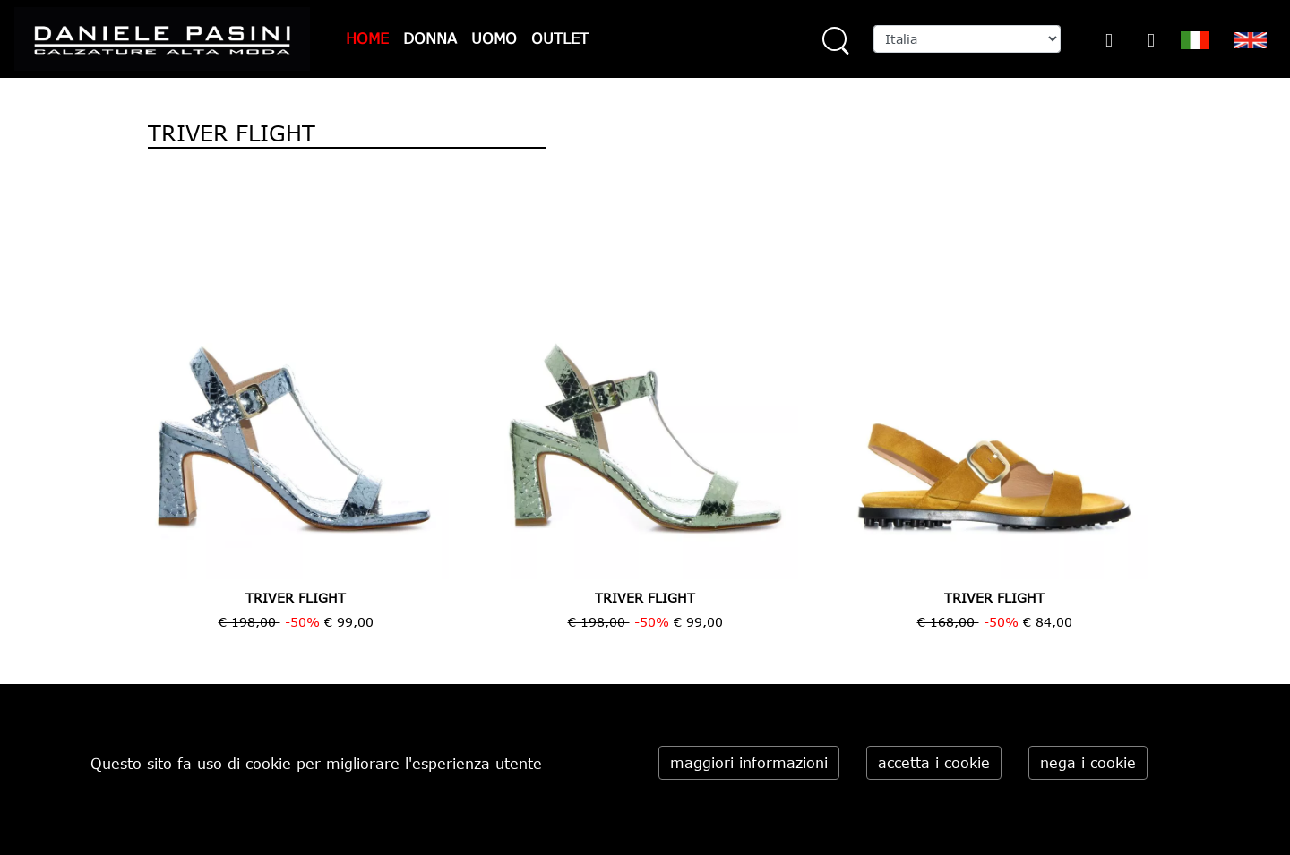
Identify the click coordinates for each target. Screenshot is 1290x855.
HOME (367, 38)
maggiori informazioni (749, 763)
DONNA (430, 38)
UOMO (494, 38)
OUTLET (560, 38)
